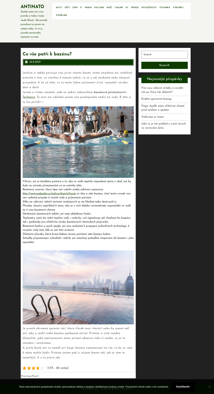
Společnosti (149, 7)
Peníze (135, 7)
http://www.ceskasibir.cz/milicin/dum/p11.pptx (49, 193)
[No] (209, 386)
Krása (88, 7)
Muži (109, 7)
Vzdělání (61, 15)
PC (127, 7)
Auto (59, 7)
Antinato (32, 7)
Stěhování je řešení (152, 117)
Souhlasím (183, 386)
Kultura (99, 7)
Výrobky (178, 7)
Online (119, 7)
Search (164, 65)
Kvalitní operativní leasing (156, 99)
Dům (75, 7)
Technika (164, 7)
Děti (67, 7)
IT (81, 7)
